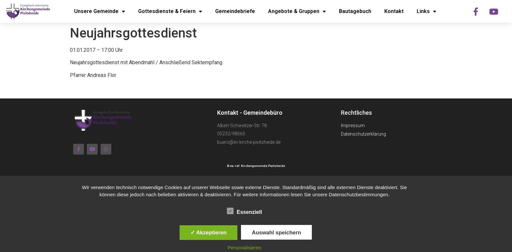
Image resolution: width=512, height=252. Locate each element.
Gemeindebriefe (235, 11)
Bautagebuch (355, 11)
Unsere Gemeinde (99, 11)
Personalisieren (244, 247)
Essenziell (244, 211)
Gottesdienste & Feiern (170, 11)
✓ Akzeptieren (208, 232)
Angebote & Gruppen (297, 11)
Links (426, 11)
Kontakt (394, 11)
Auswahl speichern (276, 232)
